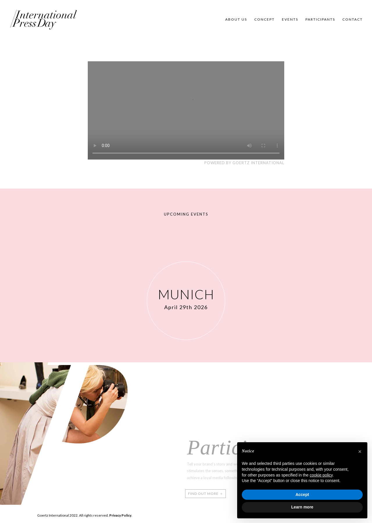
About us (236, 19)
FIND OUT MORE (200, 493)
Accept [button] (302, 494)
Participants (320, 19)
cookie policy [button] (321, 475)
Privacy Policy (120, 515)
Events (290, 19)
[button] (359, 451)
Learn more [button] (302, 507)
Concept (264, 19)
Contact (352, 19)
